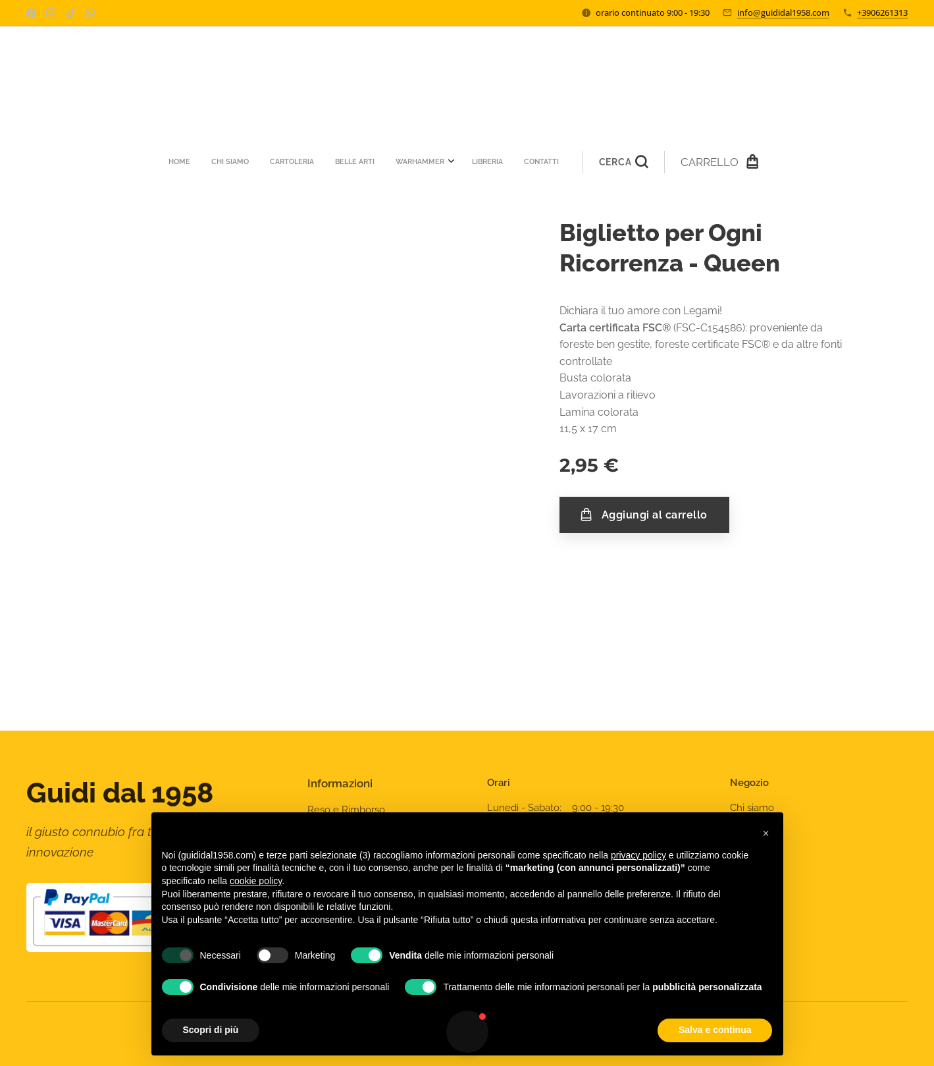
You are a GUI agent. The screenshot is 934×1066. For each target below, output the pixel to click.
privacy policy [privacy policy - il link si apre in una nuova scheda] (638, 855)
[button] (495, 162)
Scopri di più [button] (211, 1029)
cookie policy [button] (256, 881)
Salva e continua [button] (715, 1029)
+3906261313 (882, 12)
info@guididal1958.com (783, 12)
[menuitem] (302, 162)
